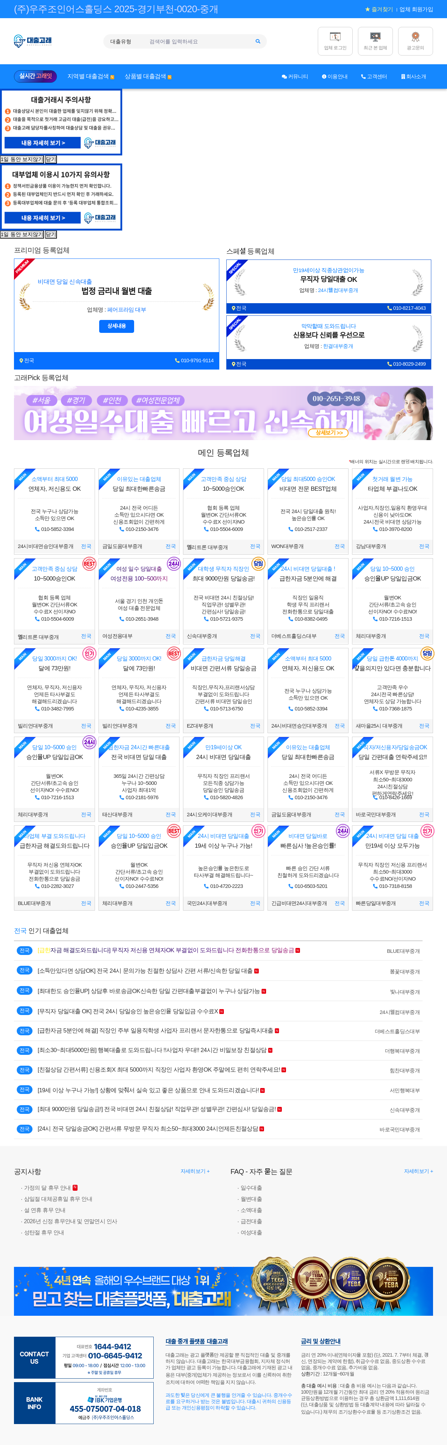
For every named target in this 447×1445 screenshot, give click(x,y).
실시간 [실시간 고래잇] (35, 76)
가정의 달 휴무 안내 (47, 1188)
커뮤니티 (295, 76)
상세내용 (116, 326)
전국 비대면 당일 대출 (139, 752)
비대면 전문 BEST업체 (308, 484)
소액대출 (251, 1210)
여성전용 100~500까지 (139, 573)
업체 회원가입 (416, 9)
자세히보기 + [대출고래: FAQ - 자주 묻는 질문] (418, 1171)
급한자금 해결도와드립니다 (54, 841)
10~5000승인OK (223, 484)
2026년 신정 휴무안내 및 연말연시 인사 (70, 1221)
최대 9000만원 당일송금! (223, 573)
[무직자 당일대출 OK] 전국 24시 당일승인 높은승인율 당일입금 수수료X (128, 1011)
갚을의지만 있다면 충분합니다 (392, 663)
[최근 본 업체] (375, 41)
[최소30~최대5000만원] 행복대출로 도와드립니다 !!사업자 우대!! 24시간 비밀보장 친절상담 (152, 1050)
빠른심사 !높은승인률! (308, 841)
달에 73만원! (54, 663)
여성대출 (251, 1232)
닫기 (51, 159)
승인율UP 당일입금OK (392, 573)
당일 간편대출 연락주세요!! (392, 752)
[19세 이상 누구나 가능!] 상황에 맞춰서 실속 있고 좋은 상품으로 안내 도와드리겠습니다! (148, 1090)
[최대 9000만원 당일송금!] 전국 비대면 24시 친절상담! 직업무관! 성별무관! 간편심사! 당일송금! (157, 1109)
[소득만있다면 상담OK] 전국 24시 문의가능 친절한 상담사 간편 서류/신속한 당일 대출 (145, 971)
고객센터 (374, 76)
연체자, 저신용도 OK (54, 484)
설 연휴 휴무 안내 (45, 1210)
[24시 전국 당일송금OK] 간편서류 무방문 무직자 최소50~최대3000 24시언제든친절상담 (148, 1128)
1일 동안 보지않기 (22, 159)
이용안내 (334, 76)
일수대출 (251, 1188)
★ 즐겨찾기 (379, 9)
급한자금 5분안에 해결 (308, 573)
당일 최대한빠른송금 (139, 484)
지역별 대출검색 (90, 76)
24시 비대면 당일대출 (223, 752)
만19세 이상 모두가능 (392, 841)
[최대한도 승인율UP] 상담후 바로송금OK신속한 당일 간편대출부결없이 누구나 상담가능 (149, 991)
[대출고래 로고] (40, 41)
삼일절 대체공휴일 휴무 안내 (58, 1199)
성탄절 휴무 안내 (44, 1232)
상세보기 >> (329, 433)
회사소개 (413, 76)
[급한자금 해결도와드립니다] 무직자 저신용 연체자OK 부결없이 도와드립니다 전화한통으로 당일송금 (166, 950)
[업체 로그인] (335, 41)
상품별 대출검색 (148, 76)
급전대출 (251, 1221)
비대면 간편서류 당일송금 (223, 663)
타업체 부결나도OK (392, 484)
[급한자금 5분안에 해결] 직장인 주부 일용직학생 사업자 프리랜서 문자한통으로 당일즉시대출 (155, 1030)
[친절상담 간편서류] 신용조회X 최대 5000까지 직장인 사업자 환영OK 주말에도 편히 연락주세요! (159, 1069)
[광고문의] (415, 41)
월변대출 (251, 1199)
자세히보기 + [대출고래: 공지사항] (195, 1171)
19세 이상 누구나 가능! (223, 841)
